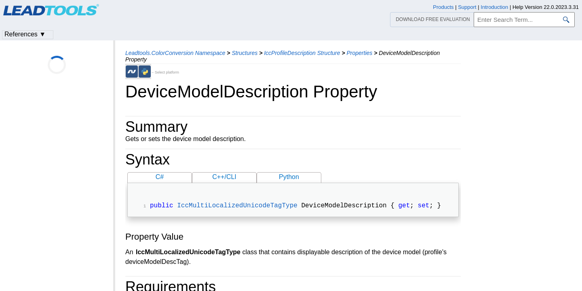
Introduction (494, 7)
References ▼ (25, 34)
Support (467, 7)
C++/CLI (224, 176)
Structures (244, 53)
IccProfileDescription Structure (302, 53)
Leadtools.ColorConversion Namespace (175, 53)
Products (443, 7)
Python (289, 176)
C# (160, 176)
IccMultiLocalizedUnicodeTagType (237, 206)
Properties (359, 53)
